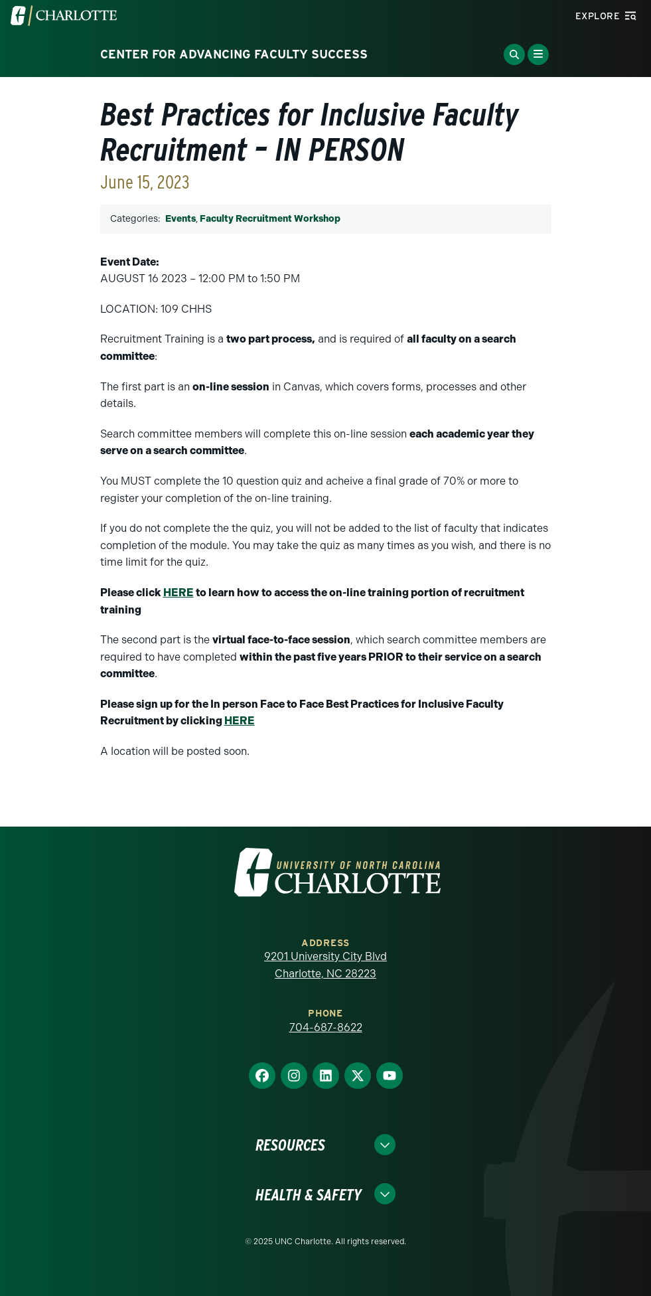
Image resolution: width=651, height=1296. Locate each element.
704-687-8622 (325, 1027)
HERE (178, 592)
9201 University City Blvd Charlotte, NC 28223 (325, 965)
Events (180, 218)
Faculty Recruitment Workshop (270, 218)
